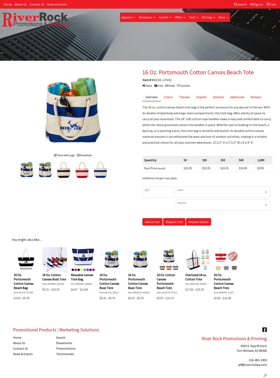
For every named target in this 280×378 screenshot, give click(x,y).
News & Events (57, 4)
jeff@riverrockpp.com (252, 365)
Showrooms (64, 343)
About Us (21, 4)
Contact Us (37, 4)
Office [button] (178, 17)
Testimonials (65, 354)
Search (240, 4)
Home (8, 4)
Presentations (66, 348)
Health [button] (163, 17)
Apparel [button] (127, 17)
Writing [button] (207, 17)
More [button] (221, 17)
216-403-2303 (258, 360)
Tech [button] (192, 17)
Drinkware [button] (145, 17)
